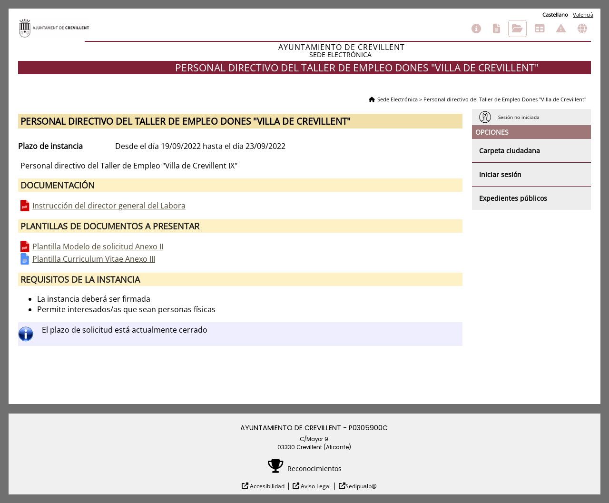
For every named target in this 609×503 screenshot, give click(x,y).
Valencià (583, 14)
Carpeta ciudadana (509, 150)
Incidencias (561, 28)
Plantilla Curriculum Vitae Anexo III (93, 259)
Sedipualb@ (361, 486)
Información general (476, 28)
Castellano (555, 14)
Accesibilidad (266, 486)
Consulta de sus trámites (517, 28)
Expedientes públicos (513, 198)
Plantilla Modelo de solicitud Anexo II (97, 246)
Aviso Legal (315, 486)
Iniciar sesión (500, 174)
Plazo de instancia (50, 146)
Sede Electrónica (397, 99)
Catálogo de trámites (496, 28)
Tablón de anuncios (539, 28)
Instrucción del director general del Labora (109, 205)
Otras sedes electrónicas (582, 28)
